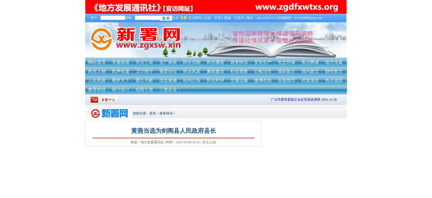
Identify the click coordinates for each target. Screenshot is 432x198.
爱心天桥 (144, 80)
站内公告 (192, 80)
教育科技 (97, 89)
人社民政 (97, 80)
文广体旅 (168, 62)
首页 (152, 113)
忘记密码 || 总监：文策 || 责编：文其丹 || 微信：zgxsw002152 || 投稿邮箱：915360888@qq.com (255, 18)
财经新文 (334, 71)
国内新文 (310, 71)
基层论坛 (168, 71)
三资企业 (168, 89)
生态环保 (286, 62)
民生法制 (192, 62)
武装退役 (310, 80)
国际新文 (286, 71)
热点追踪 (334, 80)
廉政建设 (215, 71)
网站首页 (97, 62)
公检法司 (263, 71)
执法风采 (192, 71)
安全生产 (263, 62)
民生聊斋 (215, 62)
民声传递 (120, 71)
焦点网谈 (310, 62)
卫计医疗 (144, 71)
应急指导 (286, 80)
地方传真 (334, 62)
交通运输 (239, 80)
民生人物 (97, 71)
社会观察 (239, 71)
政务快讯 (239, 62)
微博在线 (263, 80)
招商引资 (144, 89)
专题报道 (120, 62)
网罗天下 (120, 80)
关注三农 (144, 62)
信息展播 (168, 80)
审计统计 (120, 89)
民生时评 (215, 80)
